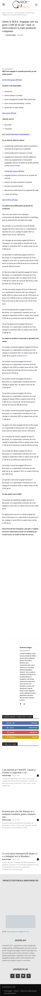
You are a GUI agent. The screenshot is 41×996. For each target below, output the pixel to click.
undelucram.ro (22, 356)
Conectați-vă (33, 727)
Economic (10, 13)
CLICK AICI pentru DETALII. (12, 80)
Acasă (4, 13)
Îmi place (34, 723)
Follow (34, 737)
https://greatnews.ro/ (25, 650)
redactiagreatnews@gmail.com (18, 932)
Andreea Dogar (11, 35)
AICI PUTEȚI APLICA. (10, 200)
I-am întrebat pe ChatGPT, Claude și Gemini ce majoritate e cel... (19, 771)
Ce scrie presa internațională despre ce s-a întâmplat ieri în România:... (19, 855)
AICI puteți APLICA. (9, 113)
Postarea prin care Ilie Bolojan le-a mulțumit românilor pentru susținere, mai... (19, 814)
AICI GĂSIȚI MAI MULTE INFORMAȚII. (16, 135)
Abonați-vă (33, 732)
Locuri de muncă (20, 13)
